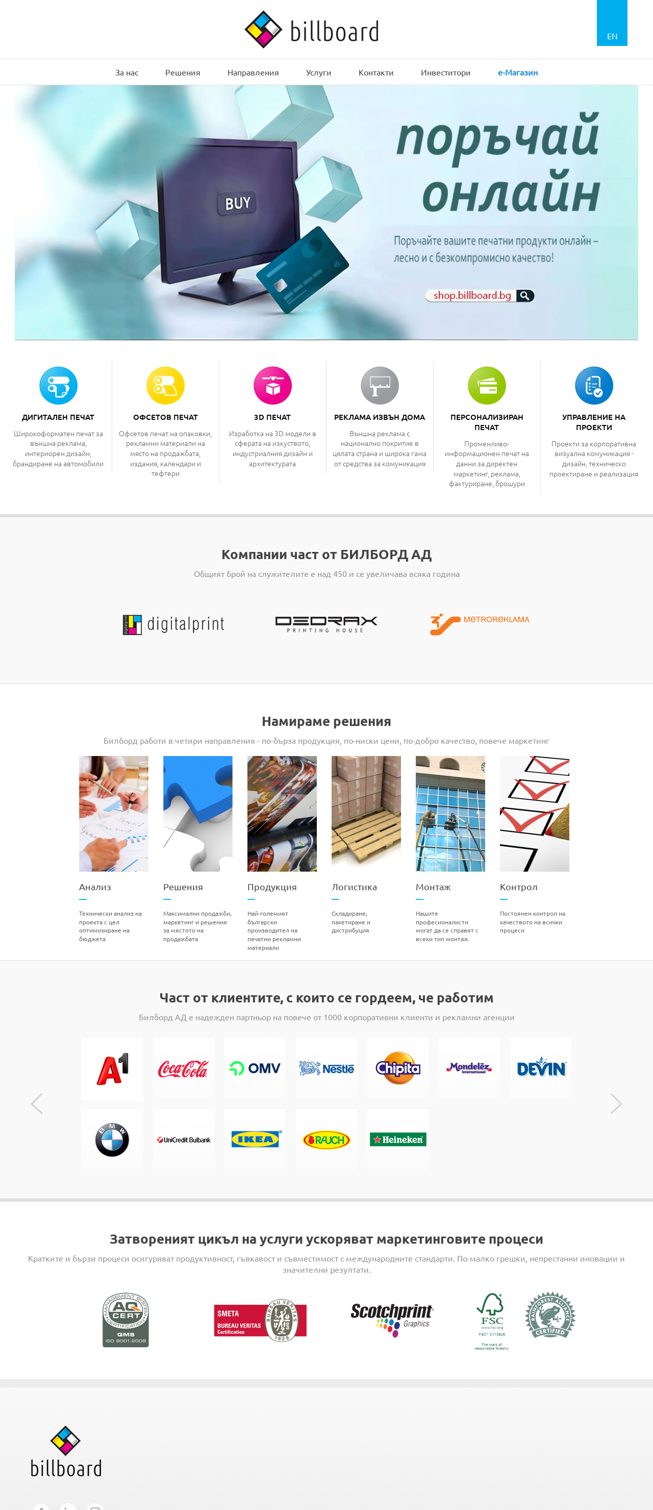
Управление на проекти (593, 422)
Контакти (376, 72)
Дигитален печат (58, 417)
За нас (126, 72)
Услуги (319, 72)
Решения (182, 72)
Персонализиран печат (486, 422)
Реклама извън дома (379, 417)
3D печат (272, 417)
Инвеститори (446, 72)
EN (612, 36)
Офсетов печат (165, 417)
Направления (253, 72)
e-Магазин (518, 72)
